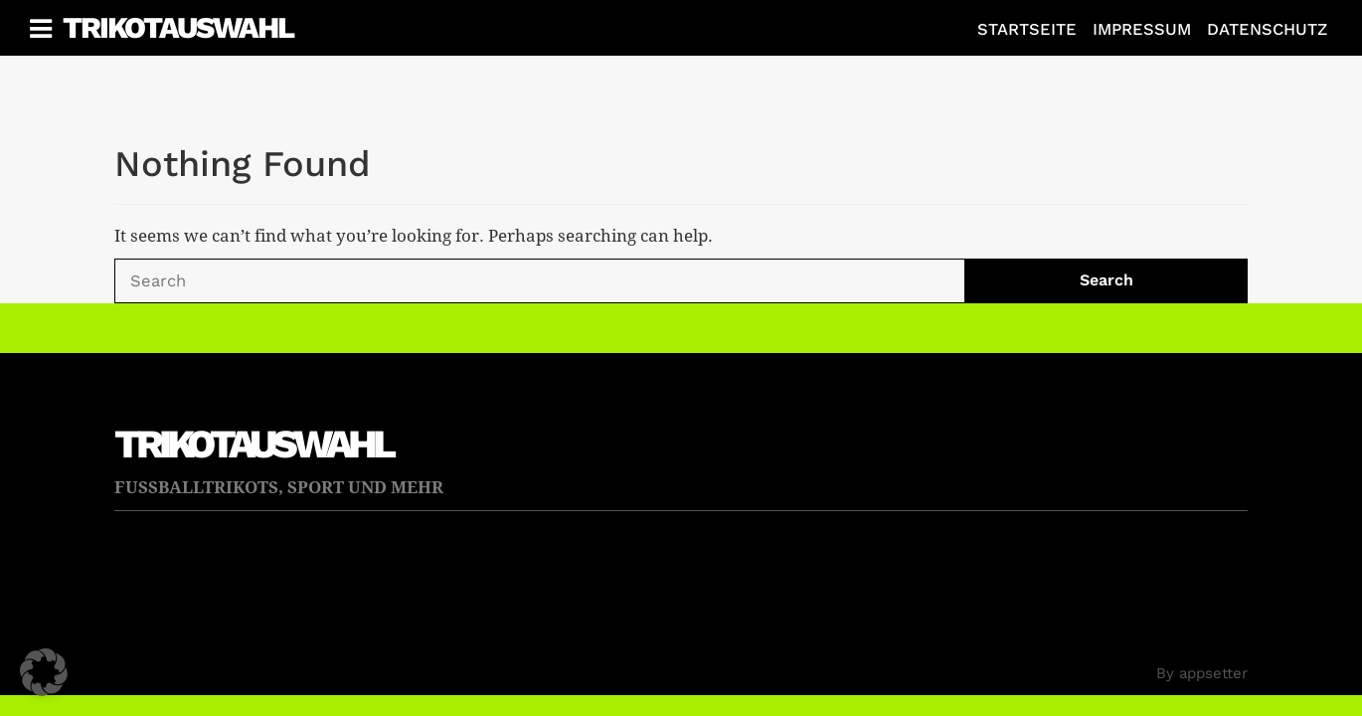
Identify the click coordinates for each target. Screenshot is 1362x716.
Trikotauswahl (178, 27)
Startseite (1027, 29)
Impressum (1142, 29)
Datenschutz (1267, 29)
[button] (43, 672)
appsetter (1213, 673)
